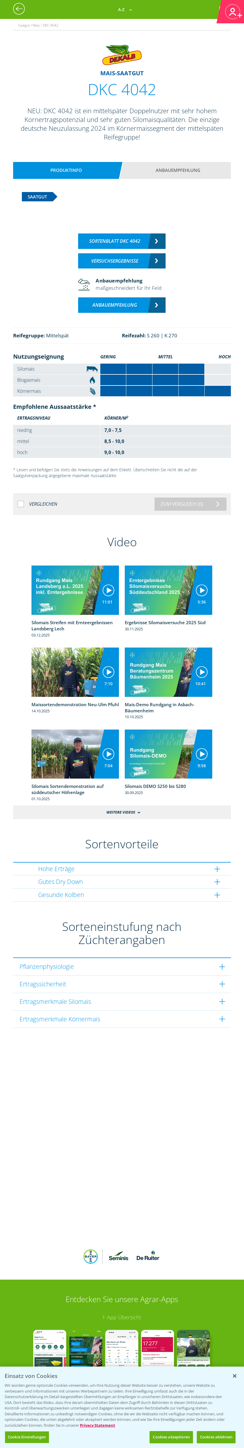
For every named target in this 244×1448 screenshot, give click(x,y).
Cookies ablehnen (216, 1437)
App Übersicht (124, 1278)
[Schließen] (234, 1376)
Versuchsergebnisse (114, 261)
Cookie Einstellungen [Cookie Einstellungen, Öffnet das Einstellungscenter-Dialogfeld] (27, 1437)
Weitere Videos (120, 812)
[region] (122, 1407)
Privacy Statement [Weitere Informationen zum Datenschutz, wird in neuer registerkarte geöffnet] (97, 1425)
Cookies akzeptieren (171, 1437)
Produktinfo (66, 170)
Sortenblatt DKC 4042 (114, 241)
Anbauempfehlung (178, 170)
